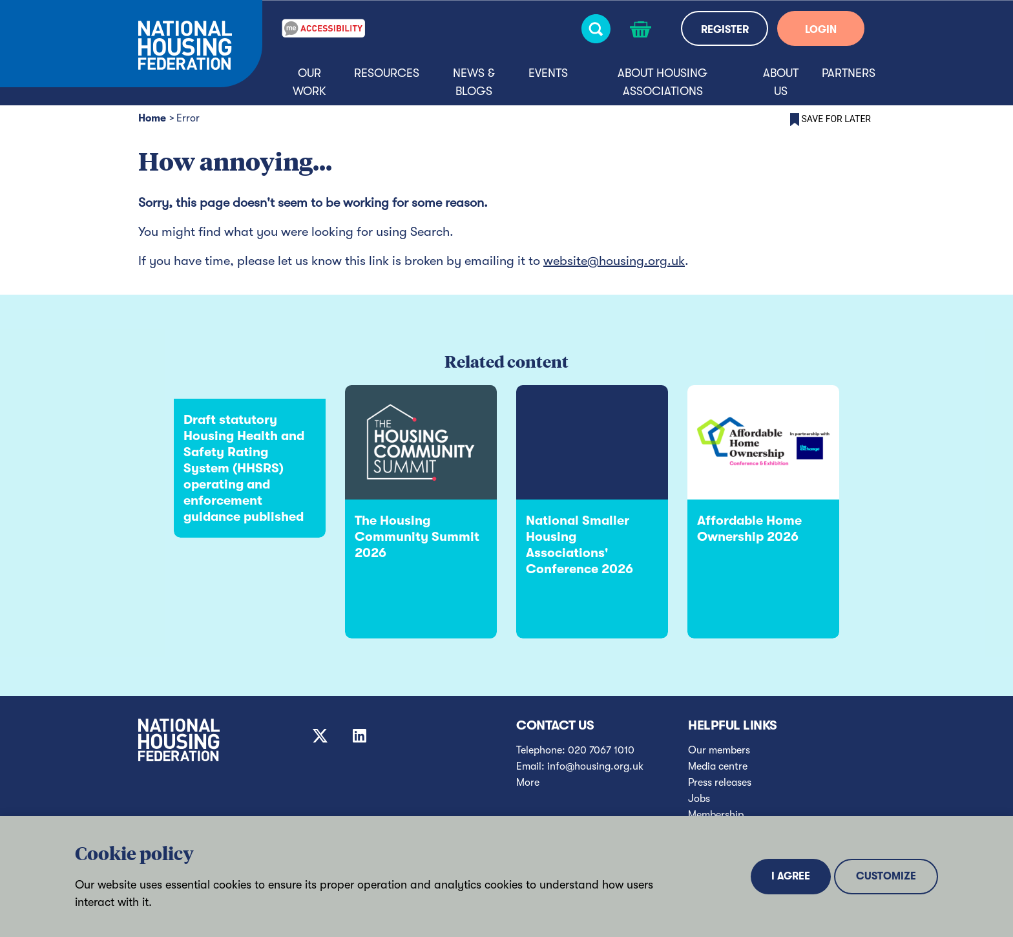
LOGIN (821, 30)
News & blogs (474, 82)
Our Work (309, 82)
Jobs (699, 799)
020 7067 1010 (601, 750)
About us (781, 82)
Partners (848, 73)
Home (152, 118)
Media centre (717, 766)
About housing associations (662, 82)
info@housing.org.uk (595, 766)
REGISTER (725, 30)
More (527, 782)
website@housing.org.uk (614, 260)
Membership (716, 815)
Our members (719, 750)
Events (548, 73)
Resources (386, 73)
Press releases (719, 782)
